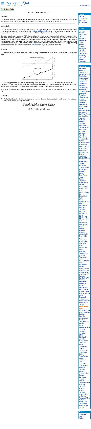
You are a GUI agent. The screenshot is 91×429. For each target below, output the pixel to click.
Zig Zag (81, 407)
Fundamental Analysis (83, 184)
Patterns (82, 280)
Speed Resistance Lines (84, 326)
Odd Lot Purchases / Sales (83, 257)
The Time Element (82, 58)
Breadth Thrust (84, 112)
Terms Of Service (41, 426)
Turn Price (82, 364)
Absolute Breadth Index (84, 71)
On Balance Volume (83, 265)
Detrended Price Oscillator (84, 145)
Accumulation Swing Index (84, 79)
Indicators (82, 48)
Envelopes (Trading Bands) (84, 166)
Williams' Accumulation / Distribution (84, 402)
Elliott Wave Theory (83, 163)
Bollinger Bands (84, 110)
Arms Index (83, 105)
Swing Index (83, 341)
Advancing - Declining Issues (84, 90)
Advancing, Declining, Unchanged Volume (83, 96)
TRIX (81, 362)
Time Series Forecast (83, 347)
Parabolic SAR (84, 278)
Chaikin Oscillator (82, 123)
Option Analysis (84, 272)
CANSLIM (82, 120)
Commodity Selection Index (84, 130)
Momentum (83, 223)
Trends (81, 42)
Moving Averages (82, 45)
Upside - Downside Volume (82, 377)
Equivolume (83, 169)
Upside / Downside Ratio (84, 372)
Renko (81, 324)
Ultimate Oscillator (82, 368)
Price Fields (83, 35)
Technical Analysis (82, 32)
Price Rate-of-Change (84, 304)
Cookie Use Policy (55, 426)
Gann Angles (83, 186)
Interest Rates (84, 192)
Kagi (80, 194)
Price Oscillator (84, 301)
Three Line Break (82, 344)
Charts (81, 37)
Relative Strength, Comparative (83, 316)
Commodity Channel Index (84, 126)
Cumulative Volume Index (83, 138)
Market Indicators (82, 51)
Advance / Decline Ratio (83, 86)
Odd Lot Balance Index (42, 31)
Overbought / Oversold (84, 275)
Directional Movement (83, 149)
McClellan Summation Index (83, 213)
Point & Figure (84, 291)
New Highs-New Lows (83, 243)
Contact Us (71, 426)
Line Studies (83, 54)
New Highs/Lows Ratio (83, 247)
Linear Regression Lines (84, 201)
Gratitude (82, 20)
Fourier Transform (82, 180)
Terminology (83, 22)
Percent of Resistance (82, 283)
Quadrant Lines (84, 312)
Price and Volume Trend (83, 298)
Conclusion (82, 61)
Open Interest (84, 268)
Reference (82, 68)
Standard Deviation (82, 332)
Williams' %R (83, 405)
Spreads (82, 329)
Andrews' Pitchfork (82, 102)
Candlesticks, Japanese (83, 117)
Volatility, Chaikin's (82, 385)
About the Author (82, 417)
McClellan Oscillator (82, 208)
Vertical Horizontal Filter (84, 382)
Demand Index (84, 143)
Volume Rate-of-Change (83, 395)
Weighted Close (84, 398)
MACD (81, 204)
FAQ (64, 426)
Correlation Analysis (83, 134)
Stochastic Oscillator (83, 338)
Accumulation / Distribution (84, 75)
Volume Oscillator (82, 391)
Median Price (83, 217)
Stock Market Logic (38, 44)
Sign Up (87, 5)
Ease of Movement (82, 155)
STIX (81, 335)
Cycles (81, 141)
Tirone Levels (83, 350)
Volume (81, 388)
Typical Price (83, 365)
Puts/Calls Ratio (84, 310)
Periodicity (82, 56)
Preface (81, 16)
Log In (82, 5)
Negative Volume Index (83, 233)
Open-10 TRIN (84, 270)
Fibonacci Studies (82, 172)
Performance (83, 289)
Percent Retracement (83, 286)
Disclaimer (20, 426)
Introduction (83, 18)
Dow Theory (83, 152)
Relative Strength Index (84, 321)
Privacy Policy (29, 426)
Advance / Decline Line (83, 83)
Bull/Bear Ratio (84, 114)
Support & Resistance (82, 39)
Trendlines (82, 360)
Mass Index (83, 205)
